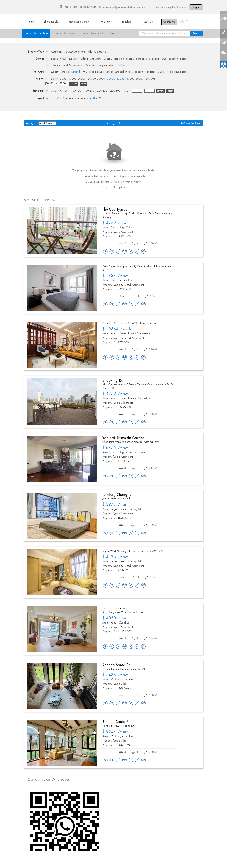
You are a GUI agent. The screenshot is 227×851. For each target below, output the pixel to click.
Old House (100, 51)
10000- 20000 (77, 79)
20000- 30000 (96, 79)
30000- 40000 (115, 79)
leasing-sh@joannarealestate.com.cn (124, 7)
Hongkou (119, 58)
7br (89, 98)
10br (108, 98)
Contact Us (169, 21)
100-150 (76, 90)
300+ (126, 90)
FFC (85, 71)
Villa (89, 51)
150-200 (89, 90)
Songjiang (141, 58)
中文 (181, 21)
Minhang (154, 58)
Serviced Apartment (74, 51)
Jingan (54, 58)
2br (59, 98)
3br (65, 98)
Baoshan (173, 58)
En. (187, 21)
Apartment (56, 51)
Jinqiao (65, 71)
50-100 (63, 90)
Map (112, 33)
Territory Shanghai (117, 495)
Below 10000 (58, 79)
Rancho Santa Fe (116, 665)
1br (53, 98)
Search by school (92, 33)
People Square (96, 71)
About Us (148, 21)
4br (71, 98)
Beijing (159, 7)
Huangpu (73, 58)
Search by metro (65, 33)
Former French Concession (67, 65)
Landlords (127, 21)
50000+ (150, 79)
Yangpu (130, 58)
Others (122, 65)
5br (77, 98)
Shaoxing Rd (112, 381)
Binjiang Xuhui (106, 65)
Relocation (106, 21)
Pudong (84, 58)
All (47, 51)
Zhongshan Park (124, 71)
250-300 (115, 90)
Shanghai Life (51, 21)
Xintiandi (76, 71)
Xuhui (63, 58)
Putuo (164, 58)
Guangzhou (170, 7)
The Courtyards (114, 210)
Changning (96, 58)
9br (101, 98)
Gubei (161, 71)
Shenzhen (182, 7)
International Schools (79, 21)
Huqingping (181, 71)
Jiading (184, 58)
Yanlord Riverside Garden (123, 438)
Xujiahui (90, 65)
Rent (31, 21)
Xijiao (170, 71)
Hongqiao (150, 71)
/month (115, 223)
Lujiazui (55, 71)
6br (83, 98)
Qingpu (108, 58)
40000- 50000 (135, 79)
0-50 (53, 90)
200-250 (102, 90)
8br (95, 98)
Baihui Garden (114, 608)
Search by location (36, 33)
